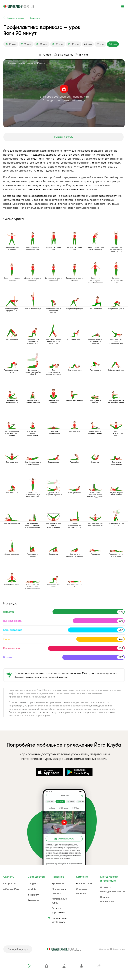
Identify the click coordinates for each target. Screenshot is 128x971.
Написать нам (84, 883)
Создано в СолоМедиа (112, 949)
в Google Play (11, 889)
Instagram (33, 894)
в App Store (9, 883)
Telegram (33, 883)
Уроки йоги (58, 883)
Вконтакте (34, 900)
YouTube (32, 889)
